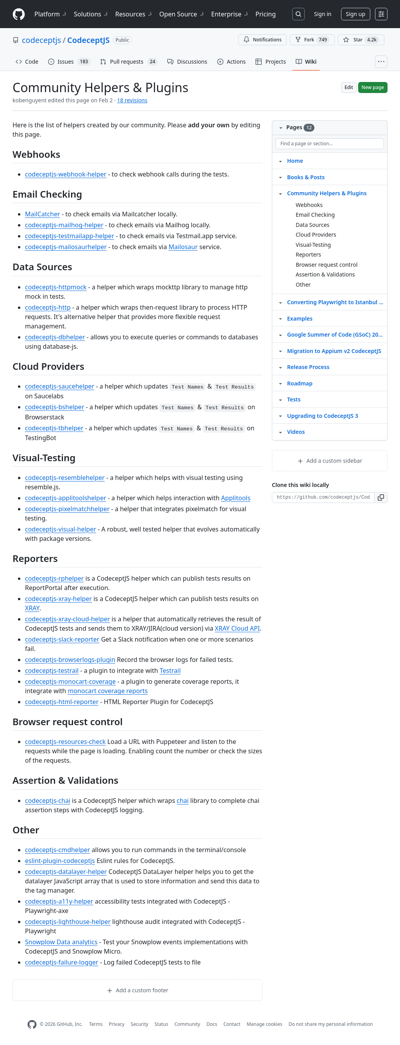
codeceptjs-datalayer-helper (66, 871)
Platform (51, 14)
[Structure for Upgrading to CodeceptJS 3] (280, 415)
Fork (312, 40)
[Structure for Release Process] (280, 366)
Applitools (235, 498)
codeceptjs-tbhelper (54, 428)
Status (161, 1024)
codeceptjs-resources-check (65, 741)
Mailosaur (183, 247)
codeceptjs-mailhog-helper (64, 225)
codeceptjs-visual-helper (60, 529)
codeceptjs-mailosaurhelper (66, 247)
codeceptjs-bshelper (54, 407)
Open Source (182, 14)
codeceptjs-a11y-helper (59, 901)
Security (139, 1024)
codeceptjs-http (48, 307)
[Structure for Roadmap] (280, 383)
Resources (134, 14)
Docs (211, 1024)
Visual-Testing (313, 244)
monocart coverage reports (108, 691)
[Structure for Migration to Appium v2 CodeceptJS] (280, 350)
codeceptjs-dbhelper (55, 337)
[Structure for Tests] (280, 399)
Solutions (91, 14)
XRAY (32, 608)
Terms (96, 1024)
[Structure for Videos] (280, 431)
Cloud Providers (316, 234)
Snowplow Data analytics (61, 942)
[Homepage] (18, 14)
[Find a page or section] (329, 143)
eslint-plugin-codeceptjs (60, 860)
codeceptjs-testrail (52, 670)
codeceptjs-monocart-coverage (70, 681)
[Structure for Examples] (280, 318)
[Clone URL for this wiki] (323, 497)
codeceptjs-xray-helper (58, 598)
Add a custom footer (137, 990)
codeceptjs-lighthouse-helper (68, 921)
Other (303, 284)
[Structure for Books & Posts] (280, 177)
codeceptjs (41, 40)
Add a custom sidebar (329, 460)
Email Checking (315, 214)
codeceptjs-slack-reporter (62, 639)
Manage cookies (264, 1024)
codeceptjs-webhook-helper (65, 174)
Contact (231, 1024)
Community (187, 1024)
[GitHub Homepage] (32, 1024)
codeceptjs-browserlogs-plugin (70, 659)
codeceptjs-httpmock (56, 287)
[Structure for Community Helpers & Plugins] (280, 193)
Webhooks (309, 205)
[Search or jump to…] (298, 14)
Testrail (170, 670)
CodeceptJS (88, 40)
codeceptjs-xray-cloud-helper (67, 619)
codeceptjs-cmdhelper (57, 849)
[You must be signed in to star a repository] (361, 39)
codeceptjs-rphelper (54, 578)
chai (183, 800)
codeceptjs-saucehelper (59, 386)
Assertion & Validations (325, 274)
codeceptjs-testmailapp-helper (69, 236)
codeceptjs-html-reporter (61, 701)
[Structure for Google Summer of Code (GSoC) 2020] (280, 334)
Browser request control (326, 264)
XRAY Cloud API (237, 628)
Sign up (355, 14)
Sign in (322, 14)
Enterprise (230, 14)
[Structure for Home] (280, 160)
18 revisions (132, 100)
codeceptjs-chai (47, 800)
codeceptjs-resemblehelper (65, 477)
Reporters (308, 254)
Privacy (117, 1024)
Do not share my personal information (331, 1024)
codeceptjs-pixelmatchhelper (67, 509)
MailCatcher (42, 214)
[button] (381, 497)
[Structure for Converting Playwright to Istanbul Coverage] (280, 302)
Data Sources (312, 224)
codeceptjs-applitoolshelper (65, 498)
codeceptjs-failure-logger (61, 962)
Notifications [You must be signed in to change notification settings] (262, 39)
